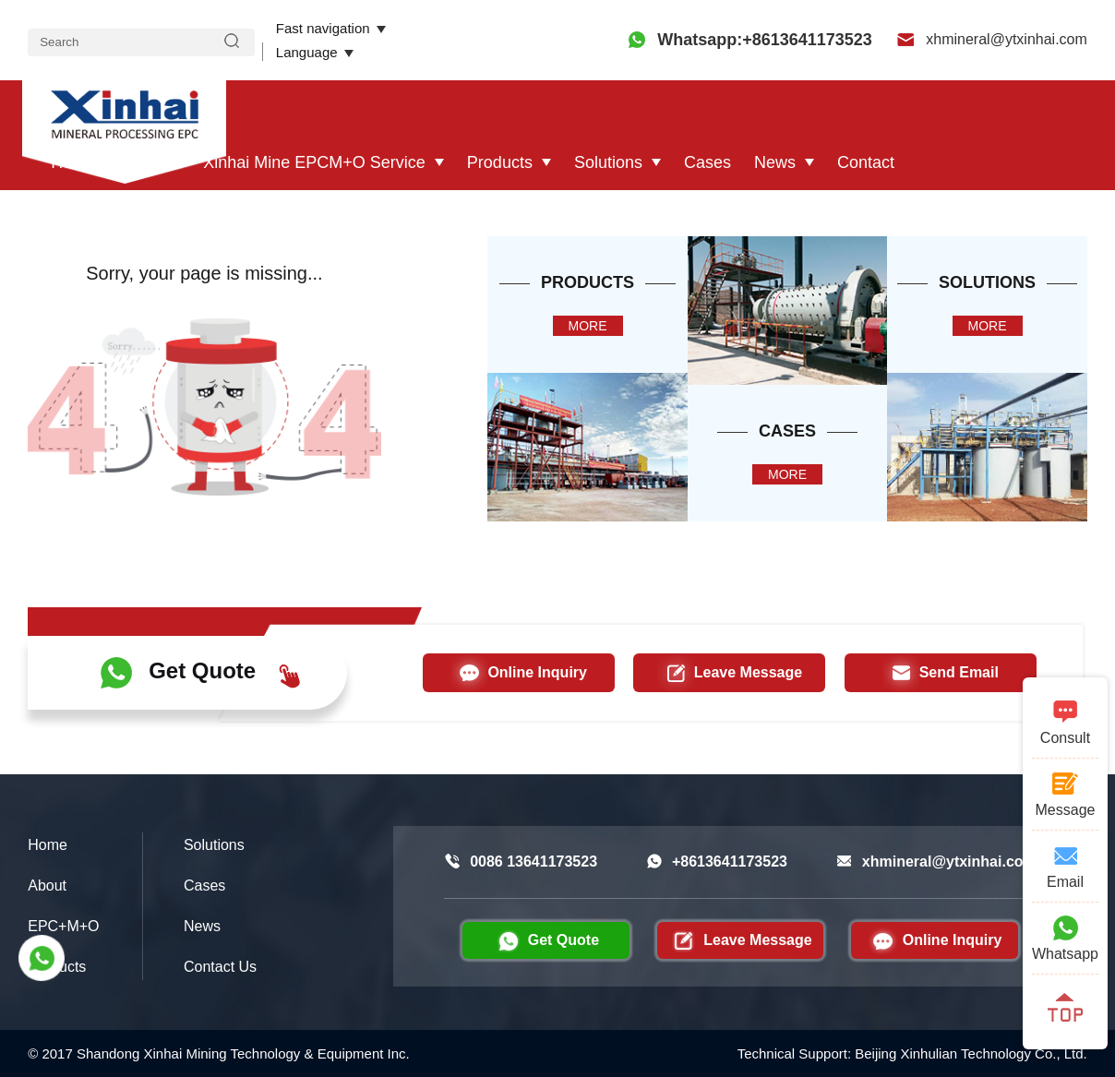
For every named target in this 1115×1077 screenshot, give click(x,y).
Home (73, 162)
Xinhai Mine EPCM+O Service (314, 162)
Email (1065, 866)
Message (1066, 794)
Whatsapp (1065, 938)
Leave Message (729, 672)
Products (500, 162)
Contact (865, 162)
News (775, 162)
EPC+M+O (63, 926)
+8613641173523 (716, 861)
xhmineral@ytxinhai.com (991, 39)
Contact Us (220, 967)
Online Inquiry (518, 672)
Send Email (940, 672)
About (140, 162)
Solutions (608, 162)
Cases (707, 162)
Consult (1065, 722)
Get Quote (201, 672)
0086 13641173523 (520, 861)
